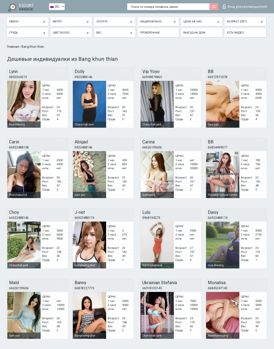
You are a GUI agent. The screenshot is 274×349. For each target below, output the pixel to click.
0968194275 (151, 218)
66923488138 (19, 147)
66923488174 (84, 218)
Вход (245, 6)
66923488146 (19, 218)
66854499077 (217, 147)
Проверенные (150, 32)
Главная (13, 46)
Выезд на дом (194, 32)
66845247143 (217, 288)
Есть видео (235, 32)
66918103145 (152, 288)
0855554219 (18, 77)
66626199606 (152, 147)
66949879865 (152, 77)
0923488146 (83, 77)
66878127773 (84, 288)
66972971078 (217, 77)
